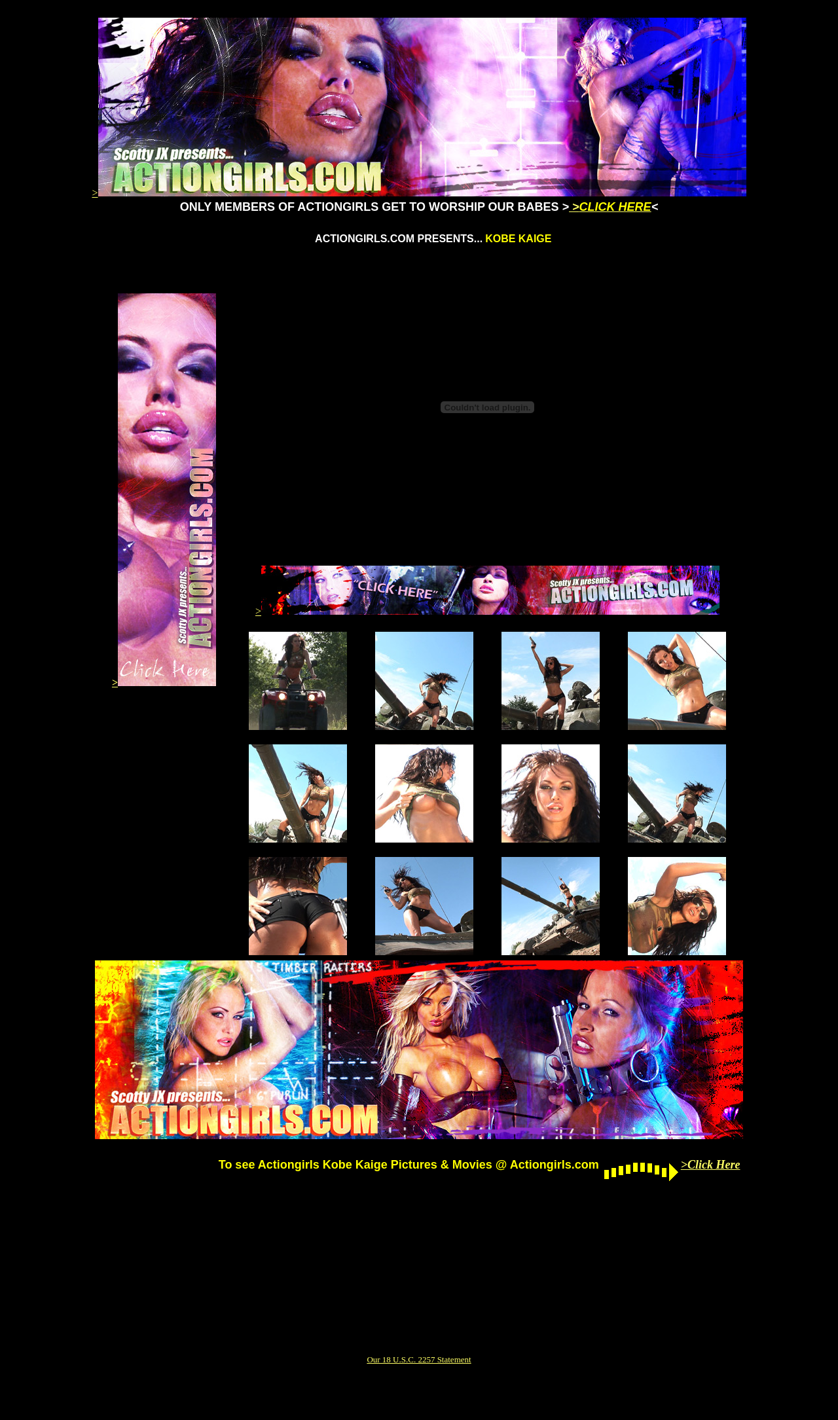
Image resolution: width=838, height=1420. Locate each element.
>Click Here (710, 1164)
